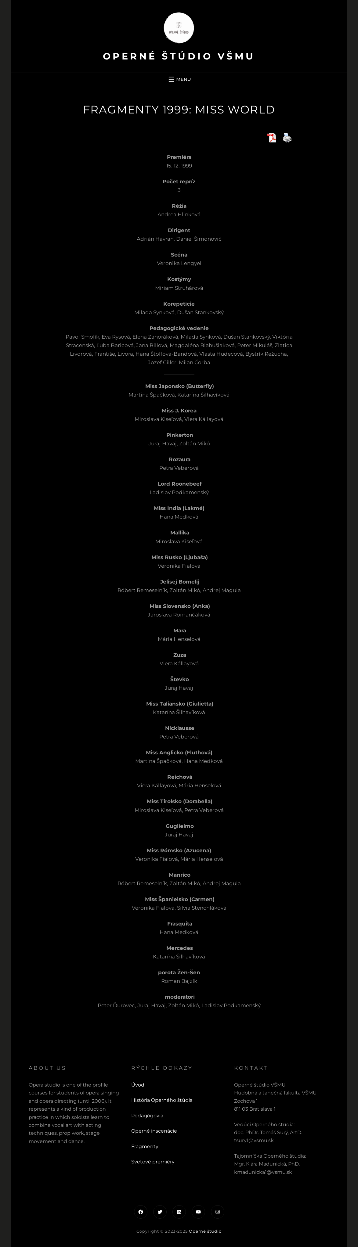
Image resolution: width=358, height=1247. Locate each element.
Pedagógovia (147, 1116)
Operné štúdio (205, 1231)
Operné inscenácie (154, 1131)
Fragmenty (144, 1146)
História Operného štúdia (162, 1100)
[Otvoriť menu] (178, 79)
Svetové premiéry (153, 1162)
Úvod (137, 1085)
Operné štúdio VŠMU (179, 56)
